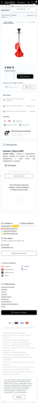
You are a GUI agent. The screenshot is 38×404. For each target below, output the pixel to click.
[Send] (29, 87)
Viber (24, 269)
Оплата (3, 292)
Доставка (4, 289)
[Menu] (2, 2)
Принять (19, 397)
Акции (3, 306)
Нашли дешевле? (10, 70)
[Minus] (6, 76)
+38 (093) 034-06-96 (10, 233)
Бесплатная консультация (21, 131)
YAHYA (14, 15)
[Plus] (13, 76)
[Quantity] (10, 76)
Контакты (4, 294)
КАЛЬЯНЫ (8, 6)
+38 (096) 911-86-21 (10, 231)
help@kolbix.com (7, 247)
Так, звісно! (21, 9)
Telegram (25, 266)
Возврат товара (6, 296)
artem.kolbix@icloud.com (18, 355)
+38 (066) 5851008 (19, 352)
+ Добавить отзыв (19, 176)
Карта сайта (5, 299)
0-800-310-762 (6, 226)
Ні (28, 9)
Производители (6, 301)
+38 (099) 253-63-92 (10, 228)
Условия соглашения (8, 287)
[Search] (32, 2)
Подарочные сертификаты (9, 304)
